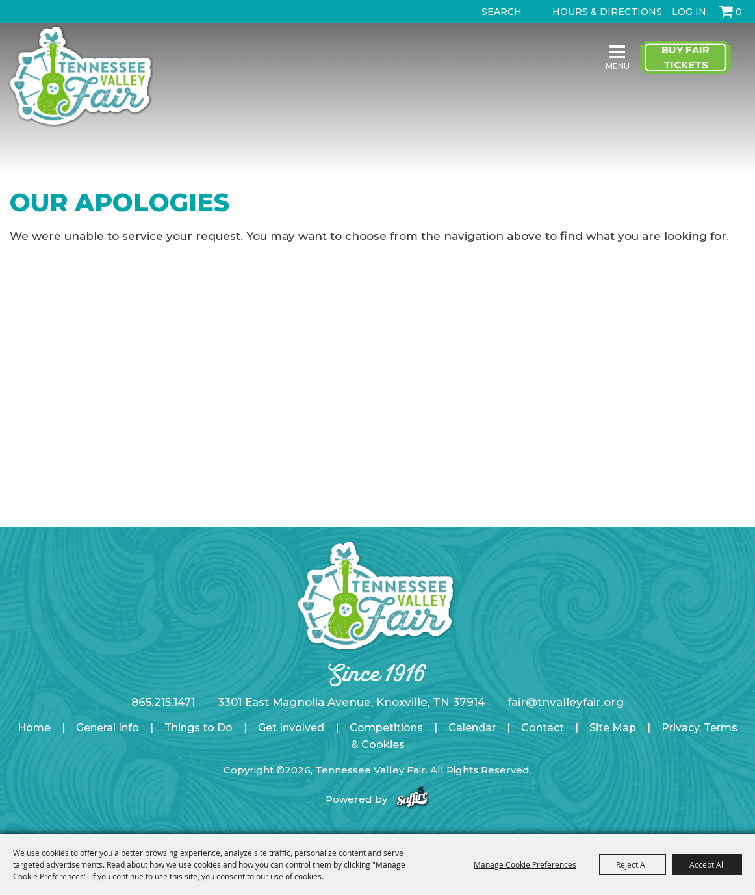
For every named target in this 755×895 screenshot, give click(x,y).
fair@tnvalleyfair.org (565, 701)
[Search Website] (504, 11)
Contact (542, 727)
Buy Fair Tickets (685, 57)
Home (34, 727)
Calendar (472, 727)
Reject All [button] (632, 864)
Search (470, 11)
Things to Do (198, 727)
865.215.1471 (163, 701)
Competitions (386, 727)
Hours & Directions (607, 12)
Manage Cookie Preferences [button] (525, 864)
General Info (107, 727)
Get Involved (291, 727)
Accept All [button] (707, 864)
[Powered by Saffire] (412, 799)
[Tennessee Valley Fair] (80, 77)
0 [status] (739, 12)
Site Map (612, 727)
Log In (689, 12)
